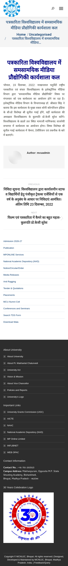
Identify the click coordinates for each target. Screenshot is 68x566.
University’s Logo (15, 397)
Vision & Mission (15, 376)
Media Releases (11, 275)
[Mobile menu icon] (61, 8)
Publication (8, 248)
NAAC (10, 425)
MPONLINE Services (13, 254)
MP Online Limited (16, 439)
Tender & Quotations (13, 288)
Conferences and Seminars (16, 308)
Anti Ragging (9, 281)
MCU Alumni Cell (11, 301)
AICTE (10, 418)
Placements (9, 295)
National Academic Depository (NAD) (21, 261)
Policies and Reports (17, 390)
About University (15, 356)
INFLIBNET (12, 445)
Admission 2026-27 (12, 241)
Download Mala (10, 322)
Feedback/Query (42, 562)
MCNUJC (39, 559)
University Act (13, 370)
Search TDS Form (12, 315)
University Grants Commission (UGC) (25, 412)
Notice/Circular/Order (13, 268)
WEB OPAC (13, 452)
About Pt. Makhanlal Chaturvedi (22, 363)
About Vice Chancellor (18, 383)
